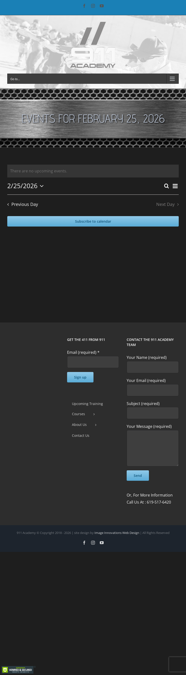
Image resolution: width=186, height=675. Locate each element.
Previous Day (24, 204)
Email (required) (83, 352)
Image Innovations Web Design (117, 533)
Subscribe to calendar (93, 221)
